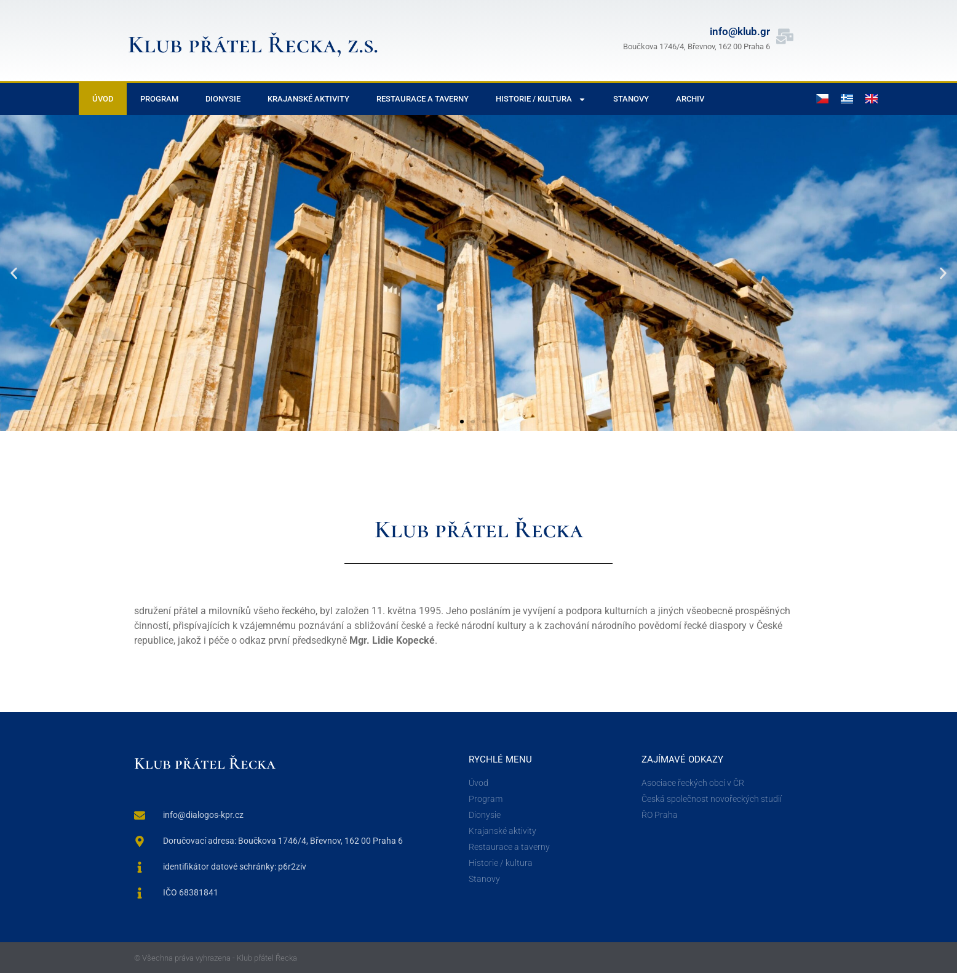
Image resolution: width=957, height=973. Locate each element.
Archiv (690, 98)
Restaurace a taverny (422, 98)
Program (159, 98)
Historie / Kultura (541, 99)
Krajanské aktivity (308, 98)
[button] (14, 273)
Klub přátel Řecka (205, 763)
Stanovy (631, 98)
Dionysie (222, 98)
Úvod (102, 98)
